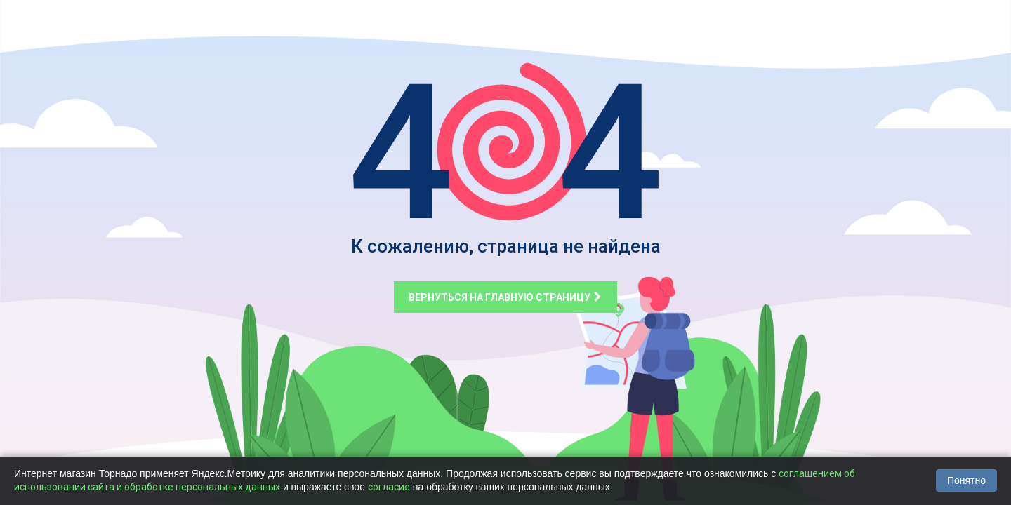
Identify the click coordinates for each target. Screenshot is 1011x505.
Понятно (966, 480)
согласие (389, 486)
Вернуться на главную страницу (505, 297)
